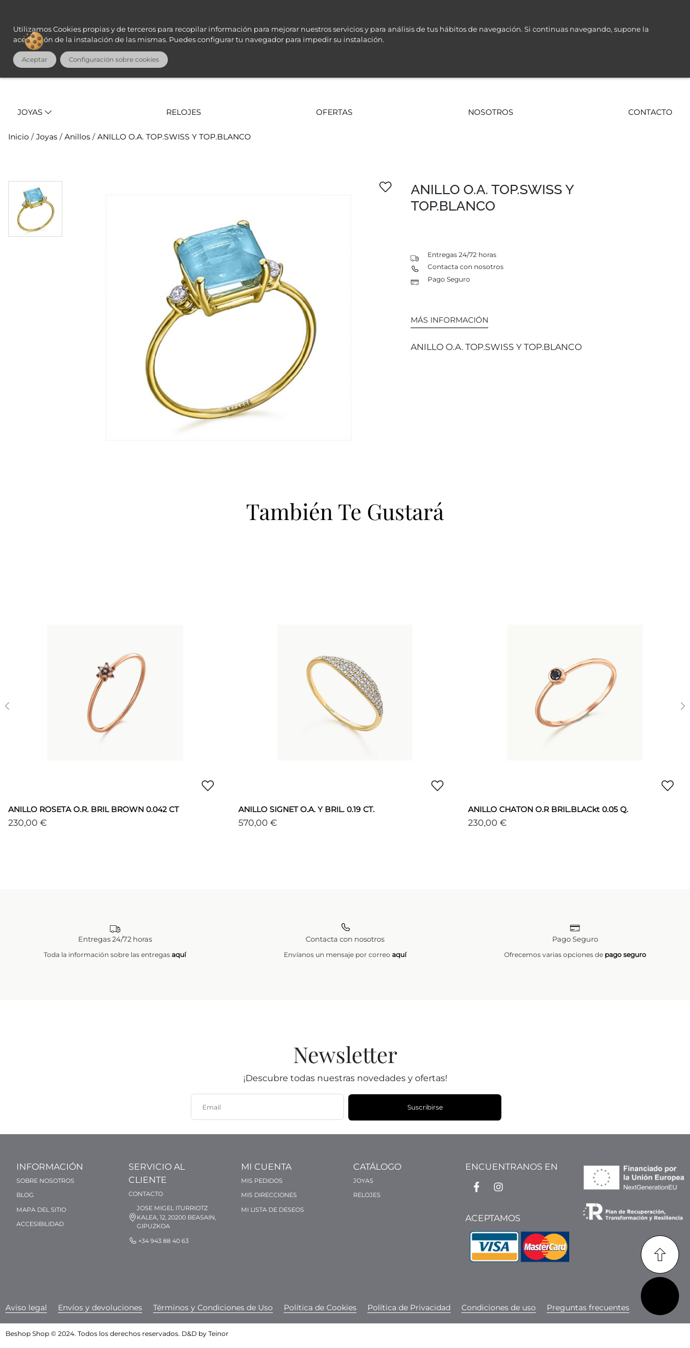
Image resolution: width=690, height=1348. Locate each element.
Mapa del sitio (41, 1209)
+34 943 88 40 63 (163, 1241)
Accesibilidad (40, 1224)
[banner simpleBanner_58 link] (26, 1308)
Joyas (34, 112)
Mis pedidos (262, 1180)
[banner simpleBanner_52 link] (409, 1308)
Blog (25, 1195)
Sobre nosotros (45, 1180)
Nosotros (490, 112)
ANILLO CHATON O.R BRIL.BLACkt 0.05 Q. (548, 809)
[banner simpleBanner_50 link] (100, 1308)
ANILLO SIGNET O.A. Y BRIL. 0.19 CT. (306, 809)
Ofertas (334, 112)
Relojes (183, 112)
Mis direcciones (269, 1195)
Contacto (650, 112)
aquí (179, 954)
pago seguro (625, 954)
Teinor (218, 1333)
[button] (7, 706)
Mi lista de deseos (272, 1209)
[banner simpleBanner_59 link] (588, 1308)
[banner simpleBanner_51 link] (213, 1308)
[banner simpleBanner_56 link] (498, 1308)
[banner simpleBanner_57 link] (320, 1308)
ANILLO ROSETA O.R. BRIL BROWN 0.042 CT (93, 809)
